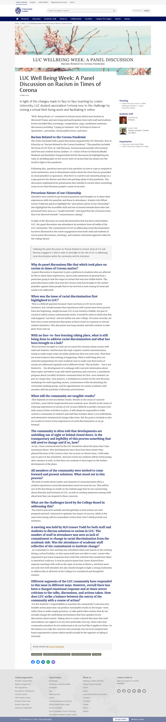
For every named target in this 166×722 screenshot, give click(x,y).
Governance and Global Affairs (133, 144)
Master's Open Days (22, 704)
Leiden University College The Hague (135, 146)
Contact (86, 711)
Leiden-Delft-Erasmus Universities (95, 694)
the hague (96, 654)
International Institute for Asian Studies (63, 715)
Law (50, 691)
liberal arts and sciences (81, 654)
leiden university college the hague (56, 654)
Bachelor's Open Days (22, 701)
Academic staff (50, 19)
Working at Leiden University (93, 681)
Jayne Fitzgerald (56, 646)
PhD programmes (21, 688)
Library (72, 2)
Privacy (85, 708)
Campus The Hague (103, 19)
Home (17, 23)
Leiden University (21, 2)
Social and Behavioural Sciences (60, 701)
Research (25, 19)
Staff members (43, 2)
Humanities (53, 688)
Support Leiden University (92, 684)
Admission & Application (23, 708)
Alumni (118, 19)
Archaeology (53, 681)
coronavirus (36, 654)
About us (63, 19)
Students (33, 2)
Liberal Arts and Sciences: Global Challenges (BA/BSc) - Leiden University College (134, 105)
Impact (85, 691)
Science (51, 698)
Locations (86, 698)
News (23, 23)
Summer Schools (21, 694)
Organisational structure (59, 2)
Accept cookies (120, 719)
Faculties (88, 19)
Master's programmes (22, 684)
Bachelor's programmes (23, 681)
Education (36, 19)
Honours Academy (55, 708)
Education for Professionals (24, 691)
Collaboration (76, 19)
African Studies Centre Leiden (59, 704)
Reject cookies (138, 719)
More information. (45, 719)
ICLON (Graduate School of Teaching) (62, 711)
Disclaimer (86, 701)
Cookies (85, 704)
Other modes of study (23, 698)
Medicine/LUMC (54, 694)
